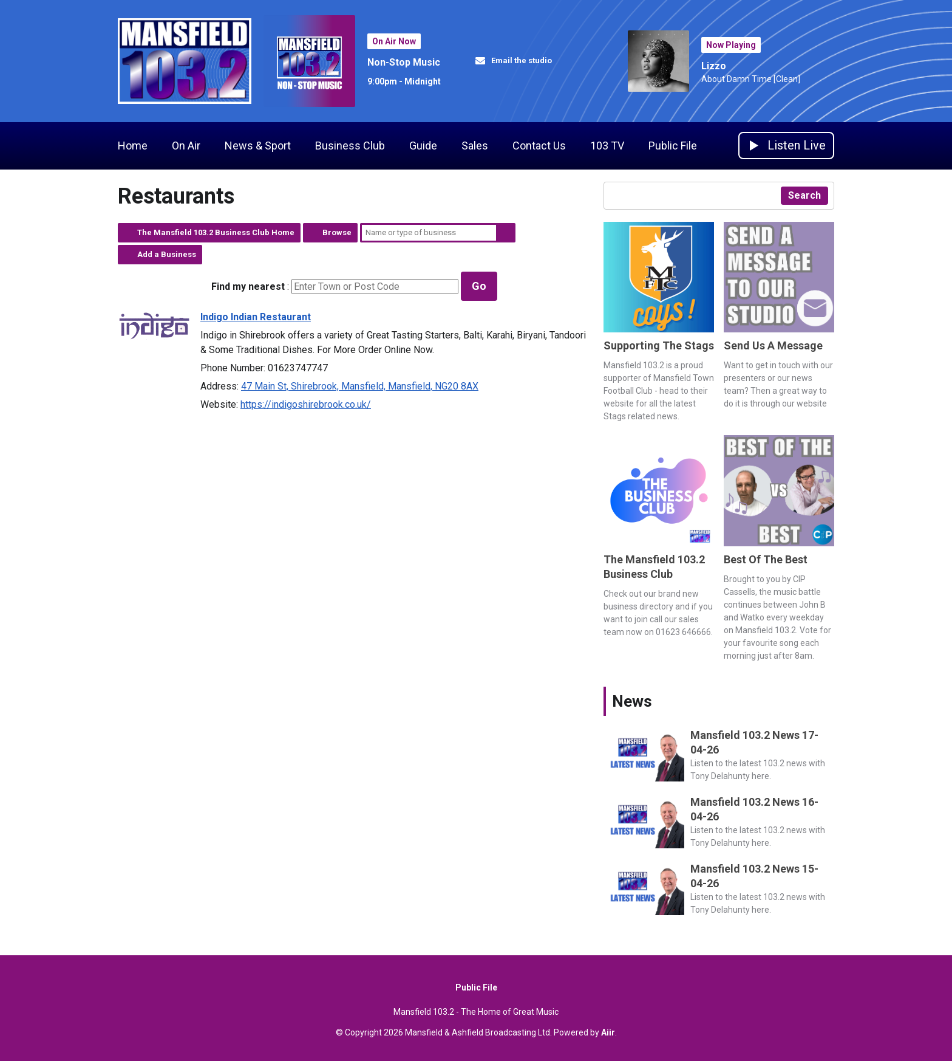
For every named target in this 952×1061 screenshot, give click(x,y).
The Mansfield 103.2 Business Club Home (215, 232)
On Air (186, 145)
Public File (672, 145)
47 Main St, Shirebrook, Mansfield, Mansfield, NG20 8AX (359, 386)
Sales (474, 145)
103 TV (607, 145)
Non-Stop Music (403, 62)
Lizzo (713, 66)
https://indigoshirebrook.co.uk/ (305, 404)
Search (505, 232)
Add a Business (166, 254)
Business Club (350, 145)
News (632, 701)
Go (479, 286)
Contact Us (539, 145)
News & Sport (258, 145)
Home (133, 145)
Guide (423, 145)
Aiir (608, 1032)
